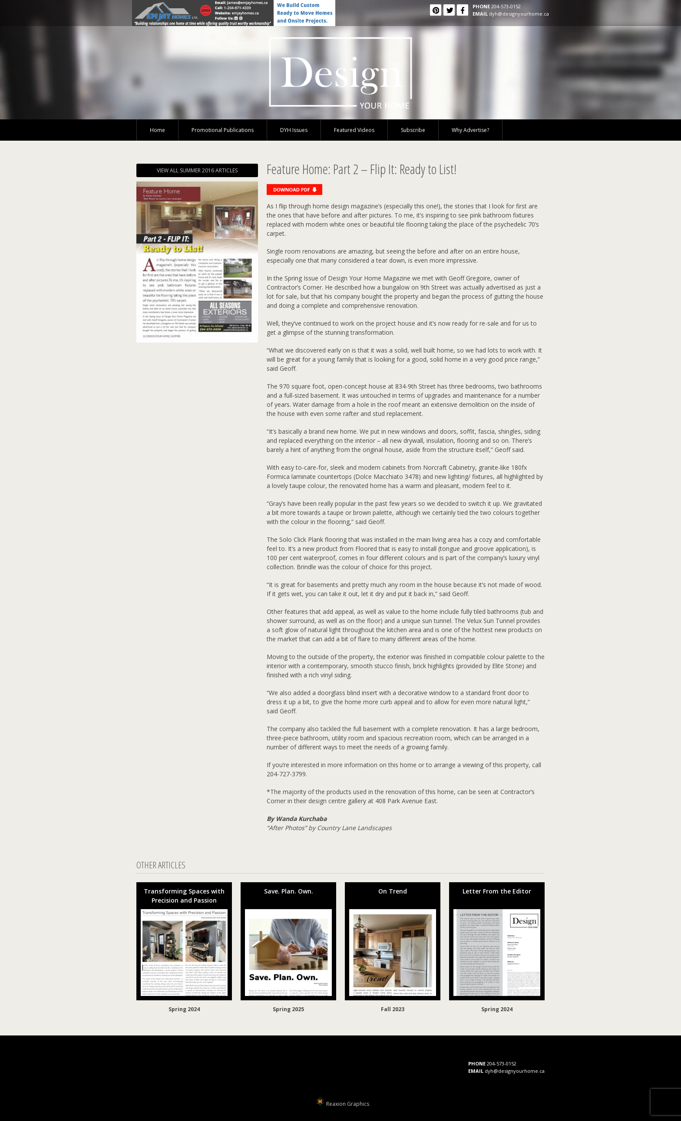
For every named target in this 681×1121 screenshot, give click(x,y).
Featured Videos (354, 130)
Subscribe (413, 130)
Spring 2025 (288, 1009)
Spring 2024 (184, 1009)
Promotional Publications (223, 130)
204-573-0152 (506, 6)
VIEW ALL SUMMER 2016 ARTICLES (197, 170)
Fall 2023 (392, 1009)
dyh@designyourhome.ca (519, 13)
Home (157, 130)
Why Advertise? (470, 130)
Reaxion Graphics (347, 1104)
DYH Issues (293, 130)
